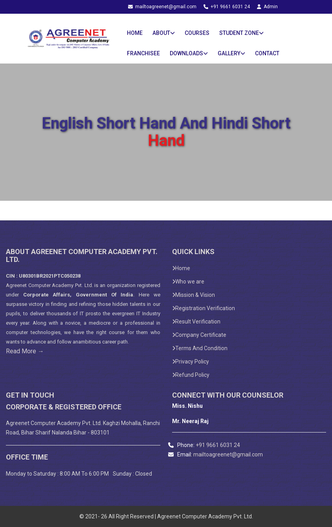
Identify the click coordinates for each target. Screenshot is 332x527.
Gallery (231, 53)
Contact (267, 53)
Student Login (164, 16)
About (163, 33)
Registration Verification (203, 308)
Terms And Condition (200, 348)
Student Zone (241, 33)
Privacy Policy (190, 361)
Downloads (189, 53)
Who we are (188, 281)
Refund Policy (191, 375)
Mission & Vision (193, 295)
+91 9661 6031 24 (227, 6)
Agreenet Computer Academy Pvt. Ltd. (49, 285)
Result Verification (196, 321)
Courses (197, 33)
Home (135, 33)
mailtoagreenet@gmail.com (163, 6)
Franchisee (143, 53)
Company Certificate (199, 335)
